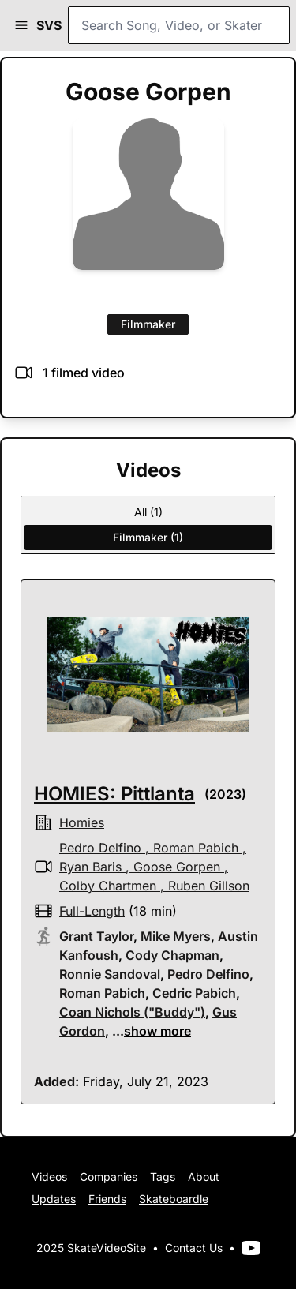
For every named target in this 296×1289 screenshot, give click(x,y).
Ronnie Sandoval (109, 974)
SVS (49, 25)
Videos (49, 1176)
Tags (162, 1176)
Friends (107, 1198)
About (203, 1176)
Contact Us (194, 1247)
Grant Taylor (96, 936)
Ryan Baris (90, 867)
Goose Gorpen (176, 867)
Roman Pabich (195, 848)
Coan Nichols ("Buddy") (132, 1012)
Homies (81, 822)
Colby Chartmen (107, 886)
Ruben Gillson (208, 886)
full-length (92, 911)
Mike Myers (176, 936)
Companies (108, 1176)
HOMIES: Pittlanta (114, 793)
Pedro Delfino (100, 848)
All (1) (148, 512)
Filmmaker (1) (148, 537)
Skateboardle (173, 1198)
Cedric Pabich (194, 993)
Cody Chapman (172, 955)
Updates (54, 1198)
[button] (21, 25)
